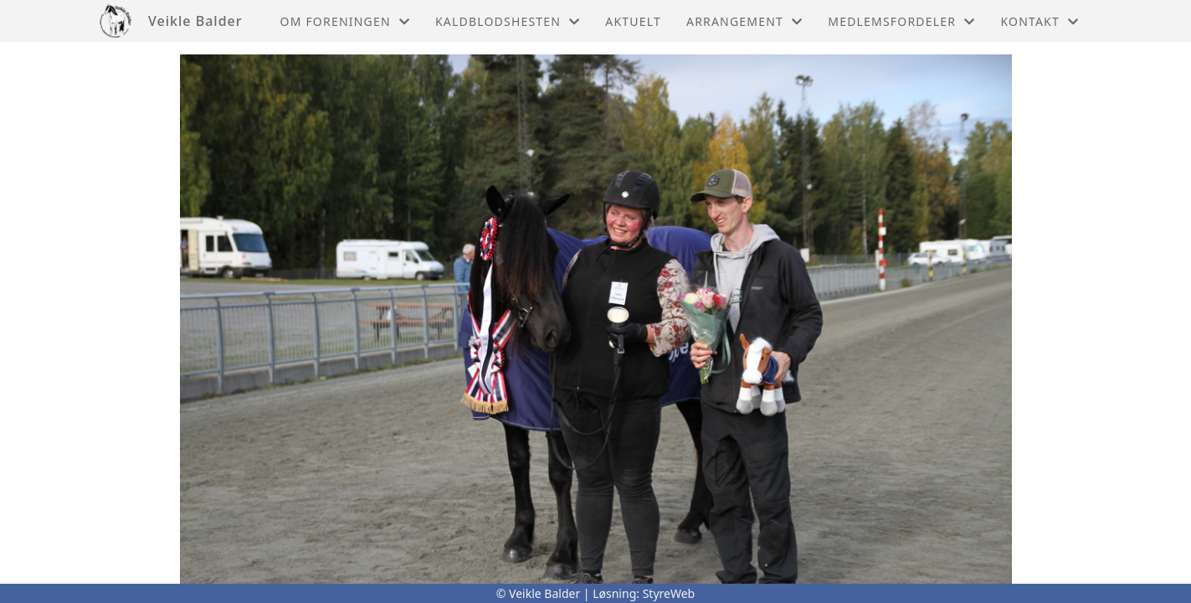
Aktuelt (633, 21)
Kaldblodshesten (507, 21)
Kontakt (1039, 21)
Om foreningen (345, 21)
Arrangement (744, 21)
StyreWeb (669, 593)
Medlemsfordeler (901, 21)
